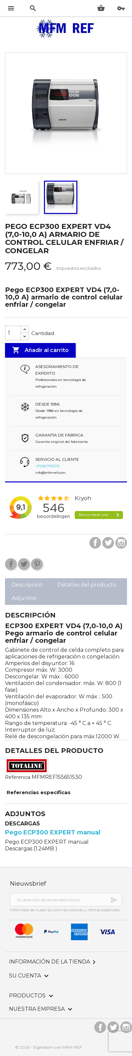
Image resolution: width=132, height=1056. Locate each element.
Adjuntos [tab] (24, 598)
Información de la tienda (53, 962)
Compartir (11, 564)
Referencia (17, 777)
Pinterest (37, 564)
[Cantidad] (13, 333)
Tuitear (24, 564)
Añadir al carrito (40, 350)
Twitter (108, 543)
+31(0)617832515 (47, 466)
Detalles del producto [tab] (86, 585)
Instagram (121, 543)
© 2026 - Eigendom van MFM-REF (48, 1047)
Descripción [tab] (27, 585)
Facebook (95, 543)
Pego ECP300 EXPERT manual (52, 832)
